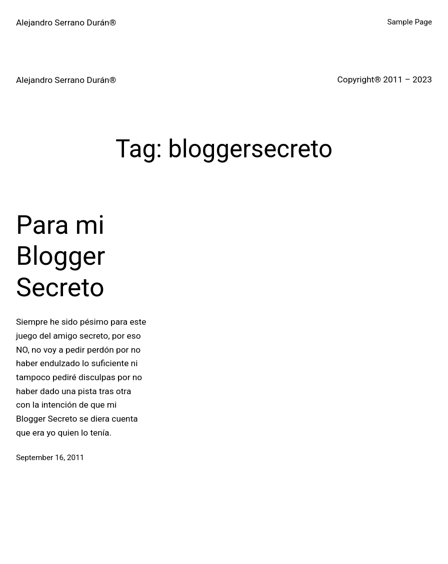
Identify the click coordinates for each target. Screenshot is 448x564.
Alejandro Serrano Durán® (66, 22)
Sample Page (409, 21)
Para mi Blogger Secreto (60, 256)
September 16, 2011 (50, 457)
